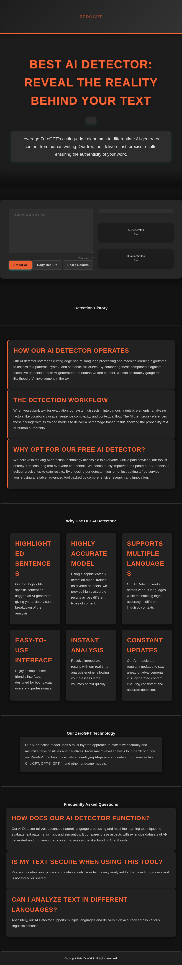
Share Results (78, 266)
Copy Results (47, 266)
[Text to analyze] (51, 232)
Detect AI (20, 266)
